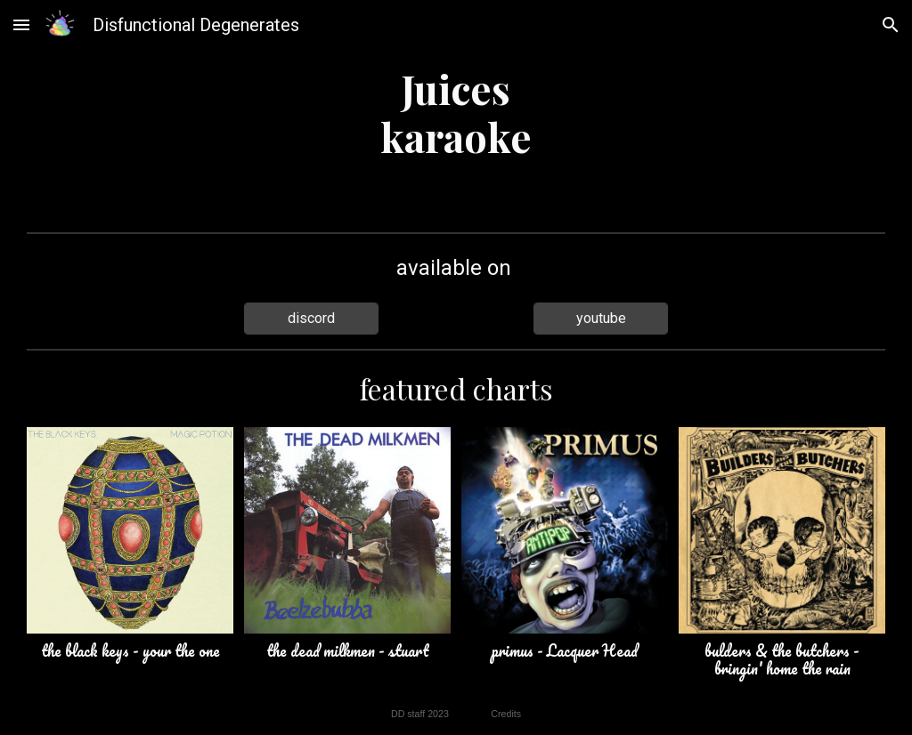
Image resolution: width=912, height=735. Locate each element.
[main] (455, 112)
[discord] (311, 318)
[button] (21, 24)
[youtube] (600, 318)
